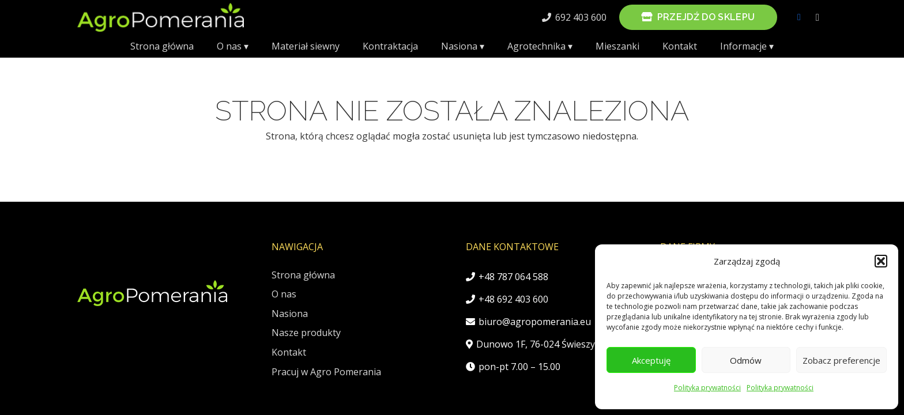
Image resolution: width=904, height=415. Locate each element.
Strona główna (303, 275)
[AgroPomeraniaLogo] (160, 17)
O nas (284, 294)
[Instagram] (817, 17)
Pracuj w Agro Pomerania (326, 371)
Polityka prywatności (707, 388)
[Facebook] (799, 17)
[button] (881, 261)
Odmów (746, 360)
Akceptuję (651, 360)
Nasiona (290, 313)
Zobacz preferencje (841, 360)
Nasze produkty (306, 332)
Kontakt (289, 352)
